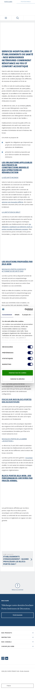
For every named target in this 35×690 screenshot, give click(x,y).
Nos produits (6, 633)
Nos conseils (6, 642)
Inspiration (6, 637)
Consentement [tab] (7, 314)
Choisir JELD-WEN (7, 646)
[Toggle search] (17, 18)
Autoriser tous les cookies (17, 373)
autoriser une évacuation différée (12, 202)
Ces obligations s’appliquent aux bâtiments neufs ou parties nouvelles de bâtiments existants (17, 226)
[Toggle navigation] (6, 18)
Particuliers (8, 1)
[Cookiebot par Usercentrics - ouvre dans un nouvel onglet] (25, 309)
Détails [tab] (17, 314)
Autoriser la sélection (17, 379)
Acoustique (29, 458)
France (6, 686)
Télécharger (17, 615)
